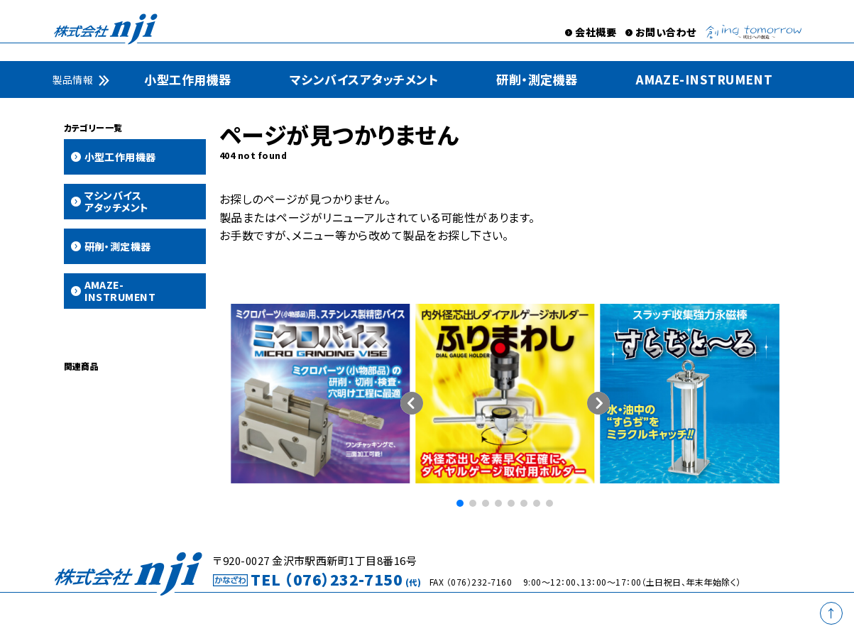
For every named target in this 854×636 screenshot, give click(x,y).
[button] (598, 403)
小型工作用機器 (187, 79)
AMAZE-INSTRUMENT (704, 79)
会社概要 (595, 32)
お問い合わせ (665, 32)
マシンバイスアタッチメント (364, 79)
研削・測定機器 (536, 79)
